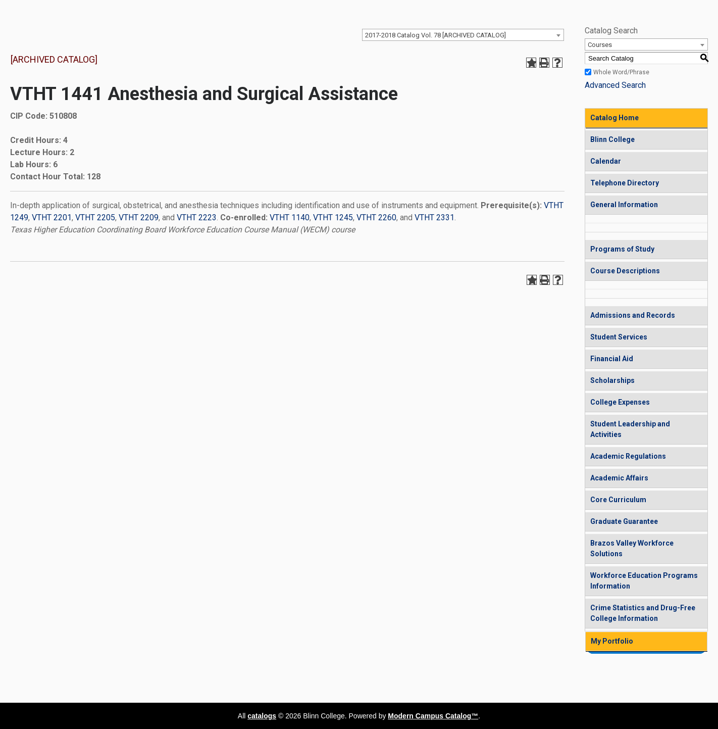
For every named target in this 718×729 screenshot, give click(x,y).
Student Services (618, 337)
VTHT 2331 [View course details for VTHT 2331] (434, 217)
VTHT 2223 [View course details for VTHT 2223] (197, 217)
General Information (624, 205)
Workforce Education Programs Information (644, 580)
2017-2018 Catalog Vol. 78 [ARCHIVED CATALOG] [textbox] (435, 35)
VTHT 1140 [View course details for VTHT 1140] (290, 217)
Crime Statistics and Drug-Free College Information (642, 613)
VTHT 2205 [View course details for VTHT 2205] (95, 217)
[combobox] (463, 35)
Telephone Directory (624, 183)
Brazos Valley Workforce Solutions (632, 548)
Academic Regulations (628, 456)
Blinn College (612, 139)
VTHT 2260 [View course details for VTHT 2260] (376, 217)
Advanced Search (615, 85)
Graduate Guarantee (624, 521)
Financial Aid (611, 359)
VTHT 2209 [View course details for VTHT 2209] (139, 217)
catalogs (261, 716)
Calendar (605, 161)
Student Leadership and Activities (630, 429)
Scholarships (612, 380)
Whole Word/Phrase (621, 72)
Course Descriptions (625, 271)
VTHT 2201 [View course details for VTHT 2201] (52, 217)
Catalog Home (614, 118)
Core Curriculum (618, 500)
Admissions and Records (632, 315)
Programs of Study (622, 249)
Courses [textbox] (600, 44)
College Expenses (620, 402)
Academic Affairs (619, 478)
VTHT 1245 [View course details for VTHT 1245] (333, 217)
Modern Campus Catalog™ (433, 716)
